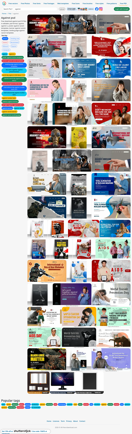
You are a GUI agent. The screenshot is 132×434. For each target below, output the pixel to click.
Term (63, 421)
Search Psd (8, 9)
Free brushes (87, 3)
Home (4, 13)
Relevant (5, 46)
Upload (62, 9)
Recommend (14, 42)
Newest (5, 42)
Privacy (69, 421)
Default (5, 38)
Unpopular (6, 50)
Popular (13, 46)
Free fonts (37, 3)
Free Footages (49, 3)
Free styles (100, 3)
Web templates (63, 3)
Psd (9, 13)
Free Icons (76, 3)
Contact (82, 421)
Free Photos (25, 3)
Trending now (14, 38)
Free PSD (123, 3)
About (75, 421)
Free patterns (112, 3)
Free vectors (13, 3)
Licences (56, 421)
